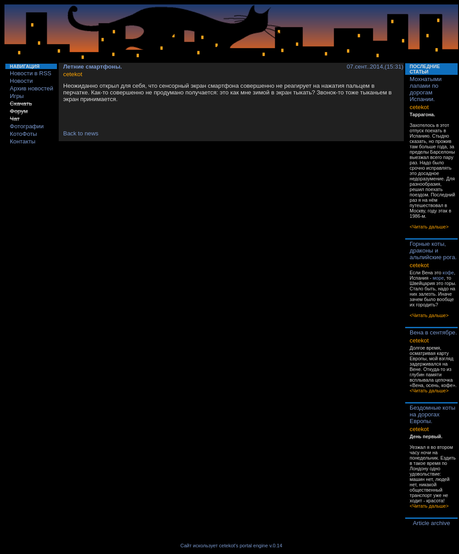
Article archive (431, 523)
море (438, 278)
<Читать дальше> (429, 226)
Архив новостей (31, 88)
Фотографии (27, 126)
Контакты (23, 141)
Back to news (80, 133)
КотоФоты (23, 133)
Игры (17, 96)
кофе (448, 272)
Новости (21, 80)
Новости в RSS (31, 73)
